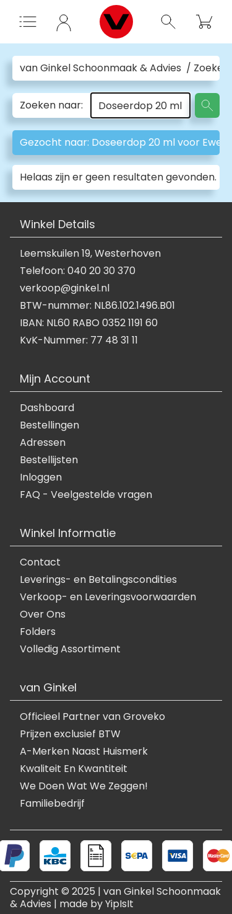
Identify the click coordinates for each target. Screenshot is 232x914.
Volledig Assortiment (70, 649)
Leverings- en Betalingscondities (98, 580)
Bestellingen (49, 425)
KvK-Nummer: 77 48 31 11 (79, 340)
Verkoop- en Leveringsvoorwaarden (108, 597)
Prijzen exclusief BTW (70, 734)
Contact (40, 562)
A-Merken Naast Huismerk (84, 751)
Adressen (43, 443)
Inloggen (41, 477)
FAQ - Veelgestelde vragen (86, 495)
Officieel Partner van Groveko (92, 717)
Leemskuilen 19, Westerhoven (90, 253)
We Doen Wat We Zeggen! (84, 786)
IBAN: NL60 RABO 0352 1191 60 (89, 323)
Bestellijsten (49, 460)
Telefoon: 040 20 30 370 (77, 271)
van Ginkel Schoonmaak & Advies (100, 68)
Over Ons (43, 614)
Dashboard (47, 408)
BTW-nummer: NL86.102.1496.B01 (97, 305)
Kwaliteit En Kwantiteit (73, 769)
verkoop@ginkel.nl (65, 288)
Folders (38, 632)
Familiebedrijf (52, 803)
